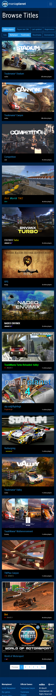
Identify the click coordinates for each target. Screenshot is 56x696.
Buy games (6, 692)
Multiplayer (14, 35)
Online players (8, 29)
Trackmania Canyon (27, 688)
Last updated (37, 29)
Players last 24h (23, 29)
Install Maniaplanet (9, 688)
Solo (5, 35)
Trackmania (25, 35)
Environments (49, 35)
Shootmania (36, 35)
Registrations (49, 29)
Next (43, 667)
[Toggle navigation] (50, 4)
